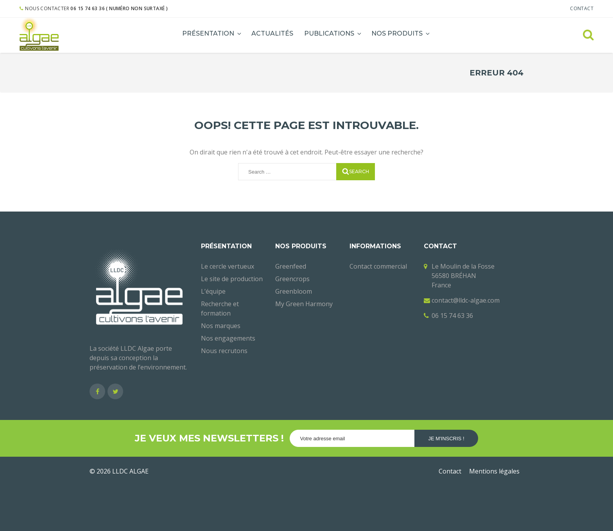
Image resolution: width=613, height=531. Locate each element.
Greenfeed (290, 266)
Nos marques (220, 325)
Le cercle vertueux (227, 266)
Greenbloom (293, 291)
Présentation (212, 33)
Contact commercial (378, 266)
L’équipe (213, 291)
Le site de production (232, 278)
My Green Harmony (304, 304)
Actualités (272, 33)
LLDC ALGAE (130, 471)
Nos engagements (228, 338)
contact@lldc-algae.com (466, 300)
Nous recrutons (224, 350)
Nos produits (401, 33)
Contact (581, 8)
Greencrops (292, 278)
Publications (333, 33)
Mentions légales (494, 471)
